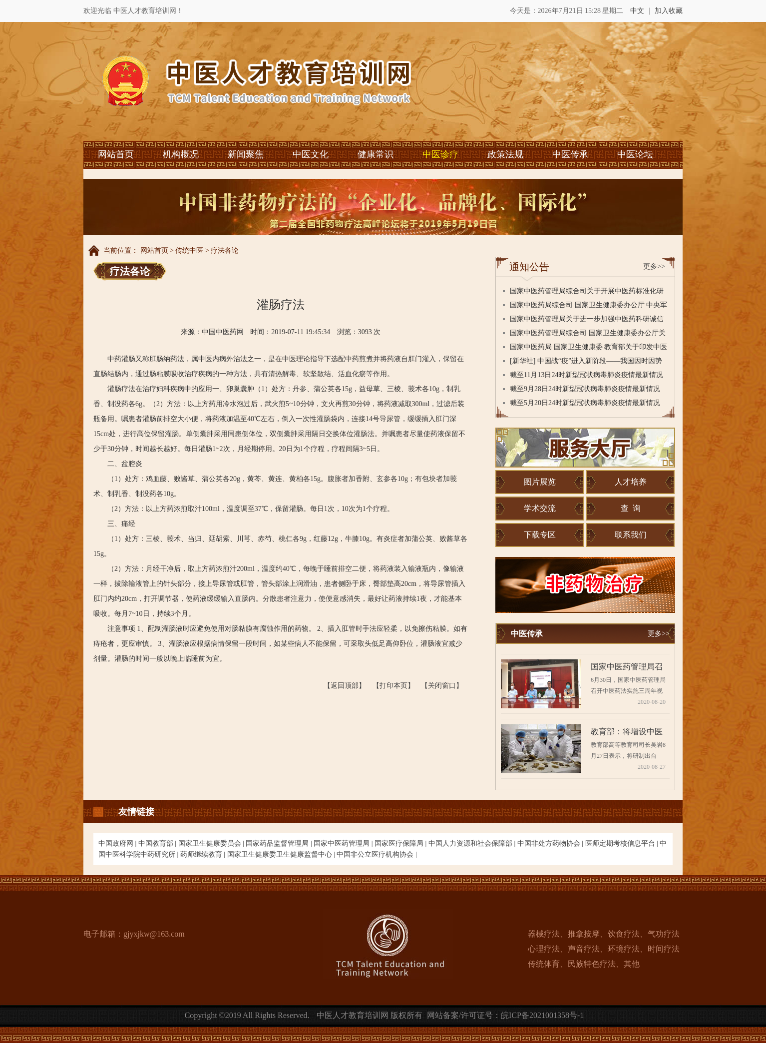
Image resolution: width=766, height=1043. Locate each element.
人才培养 (631, 482)
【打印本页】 (393, 685)
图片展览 (540, 482)
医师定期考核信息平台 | (622, 843)
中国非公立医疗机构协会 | (376, 854)
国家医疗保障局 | (401, 843)
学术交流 (540, 508)
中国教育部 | (158, 843)
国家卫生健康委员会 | (212, 843)
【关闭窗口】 (442, 685)
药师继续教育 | (203, 854)
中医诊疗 (440, 154)
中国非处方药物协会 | (551, 843)
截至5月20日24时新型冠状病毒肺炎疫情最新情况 (585, 403)
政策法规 (505, 154)
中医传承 (570, 154)
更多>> (654, 266)
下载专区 (540, 534)
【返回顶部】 (345, 685)
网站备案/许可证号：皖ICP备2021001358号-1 (505, 1015)
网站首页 (116, 154)
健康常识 (375, 154)
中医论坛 (635, 154)
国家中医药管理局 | (344, 843)
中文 (637, 10)
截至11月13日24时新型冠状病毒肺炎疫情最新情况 (586, 375)
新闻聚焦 (246, 154)
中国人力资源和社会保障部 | (472, 843)
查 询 (631, 508)
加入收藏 (669, 10)
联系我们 (631, 534)
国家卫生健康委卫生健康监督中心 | (282, 854)
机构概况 (181, 154)
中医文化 (311, 154)
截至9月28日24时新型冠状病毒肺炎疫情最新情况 (585, 389)
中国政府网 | (118, 843)
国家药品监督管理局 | (280, 843)
